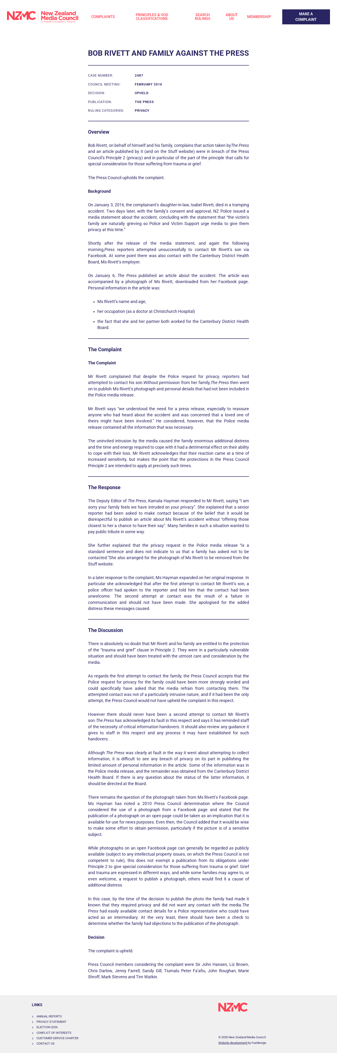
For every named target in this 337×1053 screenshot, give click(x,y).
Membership (259, 17)
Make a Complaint (297, 12)
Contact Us (46, 1043)
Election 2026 (47, 1027)
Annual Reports (49, 1016)
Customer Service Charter (57, 1038)
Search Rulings (202, 17)
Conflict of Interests (54, 1033)
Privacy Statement (51, 1021)
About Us (232, 17)
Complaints (103, 17)
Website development (233, 1043)
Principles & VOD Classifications (152, 17)
